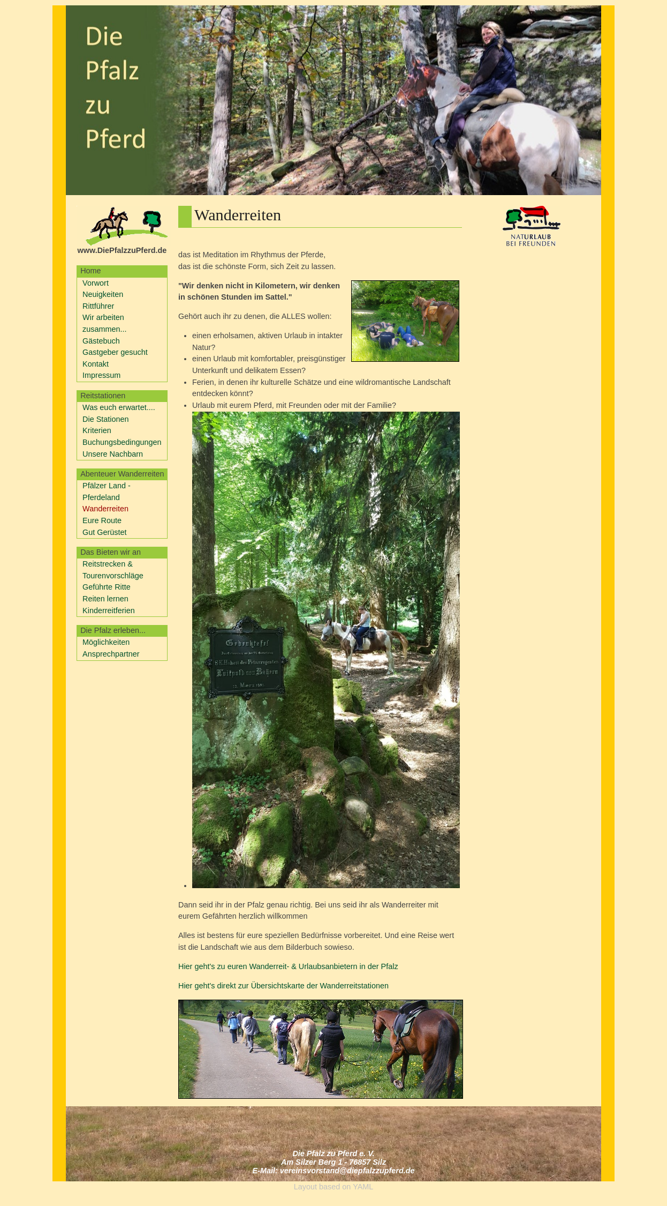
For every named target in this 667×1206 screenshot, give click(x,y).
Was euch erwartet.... (118, 407)
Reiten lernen (105, 598)
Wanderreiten (105, 508)
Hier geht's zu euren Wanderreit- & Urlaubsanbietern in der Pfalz (288, 966)
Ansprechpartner (111, 654)
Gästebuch (101, 341)
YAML (363, 1186)
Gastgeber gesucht (115, 352)
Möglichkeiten (106, 642)
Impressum (101, 375)
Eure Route (102, 520)
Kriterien (96, 430)
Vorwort (95, 283)
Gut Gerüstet (104, 532)
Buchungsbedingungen (121, 442)
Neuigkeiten (102, 294)
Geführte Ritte (106, 587)
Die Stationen (105, 419)
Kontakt (95, 364)
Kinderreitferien (108, 610)
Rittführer (98, 306)
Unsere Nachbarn (112, 454)
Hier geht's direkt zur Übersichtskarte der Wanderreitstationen (283, 985)
